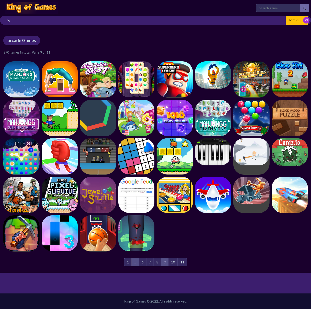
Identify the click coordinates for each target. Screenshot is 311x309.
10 (173, 262)
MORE (294, 20)
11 (182, 262)
